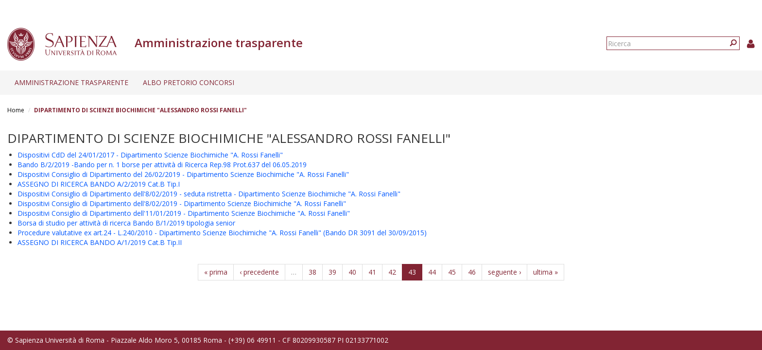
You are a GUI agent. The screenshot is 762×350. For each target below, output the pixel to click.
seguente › (504, 272)
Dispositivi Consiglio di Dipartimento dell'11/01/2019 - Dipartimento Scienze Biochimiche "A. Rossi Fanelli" (183, 213)
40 (352, 272)
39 (332, 272)
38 (312, 272)
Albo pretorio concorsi (188, 82)
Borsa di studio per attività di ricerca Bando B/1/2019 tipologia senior (126, 223)
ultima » (545, 272)
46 (472, 272)
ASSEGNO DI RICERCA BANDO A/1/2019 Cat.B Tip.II (99, 242)
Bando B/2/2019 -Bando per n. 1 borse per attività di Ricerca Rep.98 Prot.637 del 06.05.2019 (162, 164)
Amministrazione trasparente (71, 82)
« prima (215, 272)
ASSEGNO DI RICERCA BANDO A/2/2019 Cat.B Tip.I (98, 184)
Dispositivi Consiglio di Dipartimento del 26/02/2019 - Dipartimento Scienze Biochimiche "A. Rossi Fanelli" (183, 174)
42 (392, 272)
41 (372, 272)
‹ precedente (259, 272)
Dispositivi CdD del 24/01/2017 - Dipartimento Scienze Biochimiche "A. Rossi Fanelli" (150, 154)
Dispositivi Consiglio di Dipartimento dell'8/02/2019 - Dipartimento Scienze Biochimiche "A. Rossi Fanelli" (181, 203)
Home (15, 110)
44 (432, 272)
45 (452, 272)
